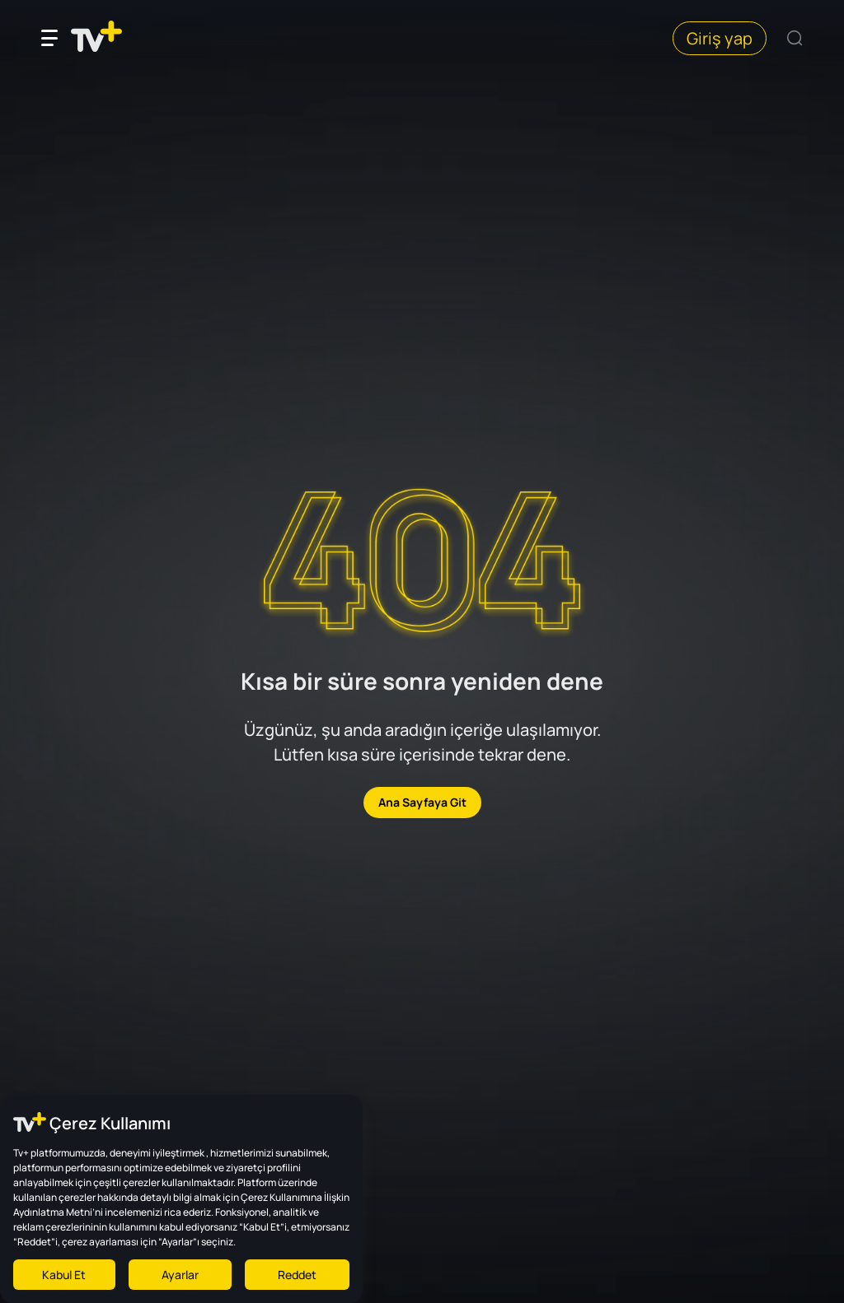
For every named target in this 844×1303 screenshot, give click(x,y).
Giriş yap (720, 38)
